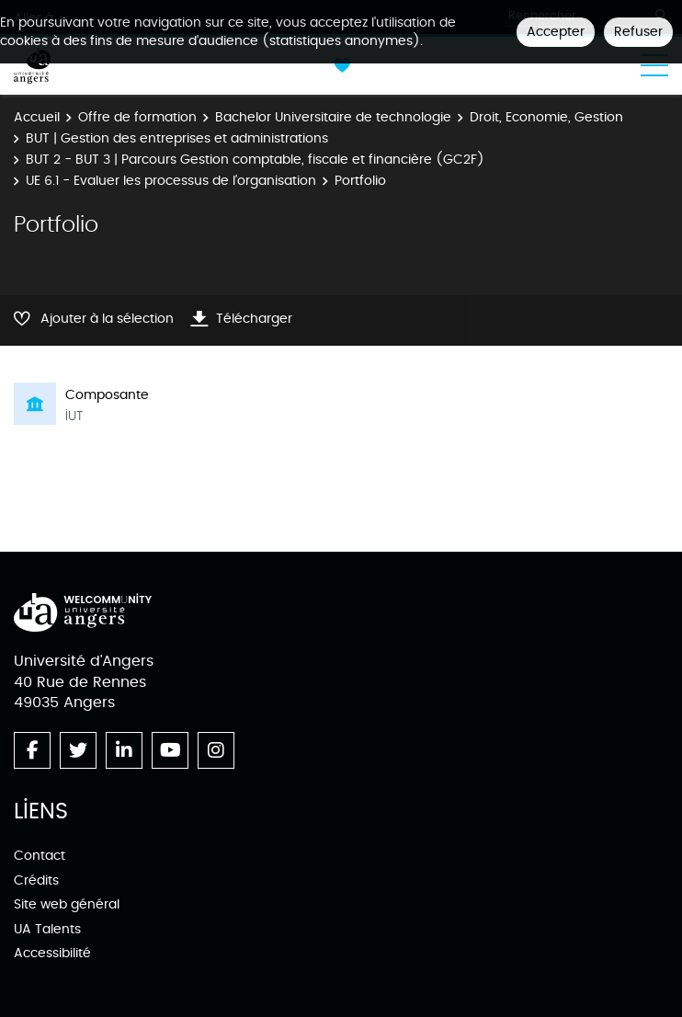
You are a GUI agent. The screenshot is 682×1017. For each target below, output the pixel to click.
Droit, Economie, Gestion (546, 117)
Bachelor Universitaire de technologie (333, 117)
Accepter (556, 31)
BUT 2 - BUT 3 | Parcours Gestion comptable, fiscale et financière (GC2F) (255, 159)
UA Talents (47, 929)
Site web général (66, 904)
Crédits (36, 880)
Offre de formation (137, 117)
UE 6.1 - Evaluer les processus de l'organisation (171, 180)
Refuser (638, 31)
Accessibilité (52, 953)
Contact (39, 855)
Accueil (37, 117)
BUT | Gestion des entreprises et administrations (177, 138)
